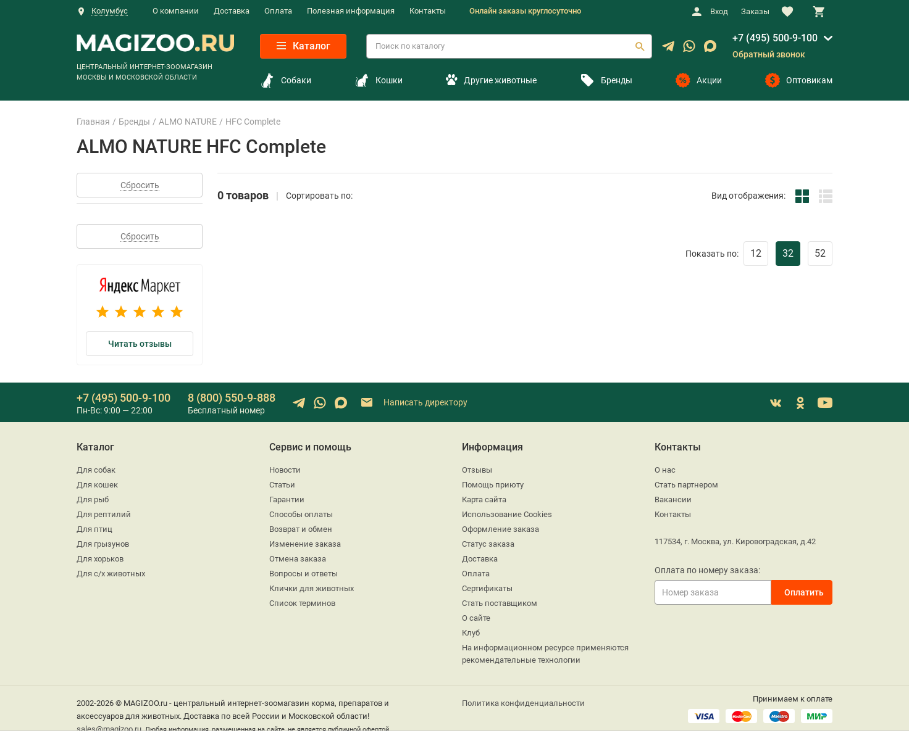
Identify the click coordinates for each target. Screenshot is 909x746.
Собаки (285, 80)
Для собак (96, 470)
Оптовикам (798, 80)
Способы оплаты (301, 514)
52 (820, 253)
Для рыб (93, 499)
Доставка (231, 10)
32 (788, 253)
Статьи (282, 484)
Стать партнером (686, 484)
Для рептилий (104, 514)
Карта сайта (484, 499)
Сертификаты (487, 588)
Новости (285, 470)
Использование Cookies (507, 514)
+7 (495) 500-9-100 (775, 38)
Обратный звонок (768, 54)
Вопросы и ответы (303, 573)
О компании (176, 10)
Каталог (303, 46)
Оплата (278, 10)
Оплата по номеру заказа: (707, 570)
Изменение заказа (305, 544)
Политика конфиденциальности (523, 703)
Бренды (606, 80)
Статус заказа (488, 544)
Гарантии (286, 499)
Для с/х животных (111, 573)
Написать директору (413, 403)
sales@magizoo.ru (109, 729)
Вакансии (673, 499)
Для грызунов (103, 544)
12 (755, 253)
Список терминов (302, 603)
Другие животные (491, 80)
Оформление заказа (500, 529)
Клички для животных (311, 588)
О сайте (476, 618)
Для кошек (97, 484)
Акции (699, 80)
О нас (665, 470)
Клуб (471, 632)
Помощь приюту (493, 484)
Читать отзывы (140, 344)
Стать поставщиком (499, 603)
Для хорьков (100, 558)
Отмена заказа (297, 558)
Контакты (427, 10)
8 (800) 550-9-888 (231, 397)
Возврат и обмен (300, 529)
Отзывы (477, 470)
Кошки (378, 80)
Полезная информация (351, 10)
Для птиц (94, 529)
